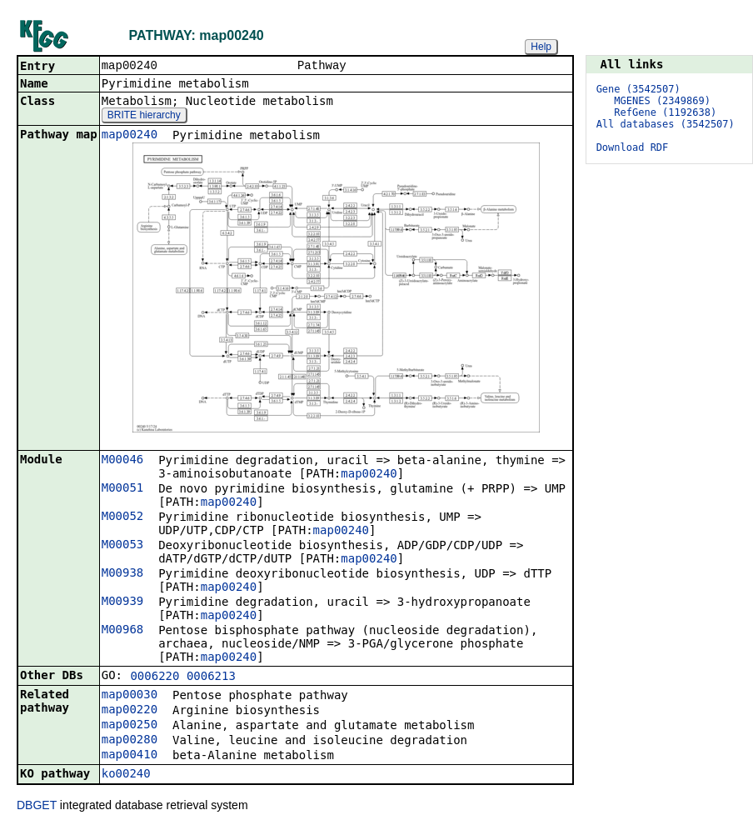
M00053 (123, 545)
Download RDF (632, 147)
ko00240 (126, 775)
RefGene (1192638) (665, 112)
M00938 (123, 574)
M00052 (123, 517)
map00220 (129, 711)
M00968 (123, 631)
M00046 (123, 461)
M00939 (123, 602)
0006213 (211, 677)
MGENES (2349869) (662, 101)
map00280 (129, 741)
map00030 (129, 695)
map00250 (129, 725)
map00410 (129, 755)
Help (541, 46)
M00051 (123, 489)
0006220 (154, 677)
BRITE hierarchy (144, 116)
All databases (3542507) (665, 124)
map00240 (129, 135)
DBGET (37, 806)
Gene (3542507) (638, 89)
